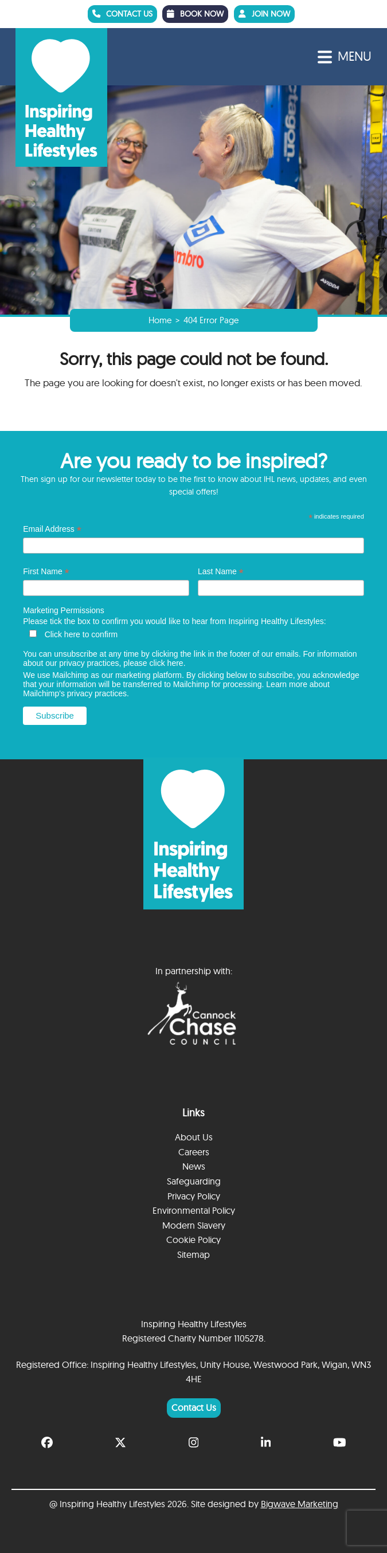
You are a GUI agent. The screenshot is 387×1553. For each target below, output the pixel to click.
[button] (345, 56)
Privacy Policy (193, 1195)
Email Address (52, 528)
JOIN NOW (275, 13)
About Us (194, 1136)
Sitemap (193, 1254)
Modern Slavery (193, 1224)
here (175, 662)
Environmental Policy (194, 1209)
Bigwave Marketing (299, 1503)
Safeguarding (194, 1180)
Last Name (221, 571)
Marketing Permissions (63, 609)
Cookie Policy (193, 1239)
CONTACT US (125, 13)
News (193, 1166)
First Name (46, 571)
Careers (193, 1151)
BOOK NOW (202, 13)
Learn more (286, 683)
